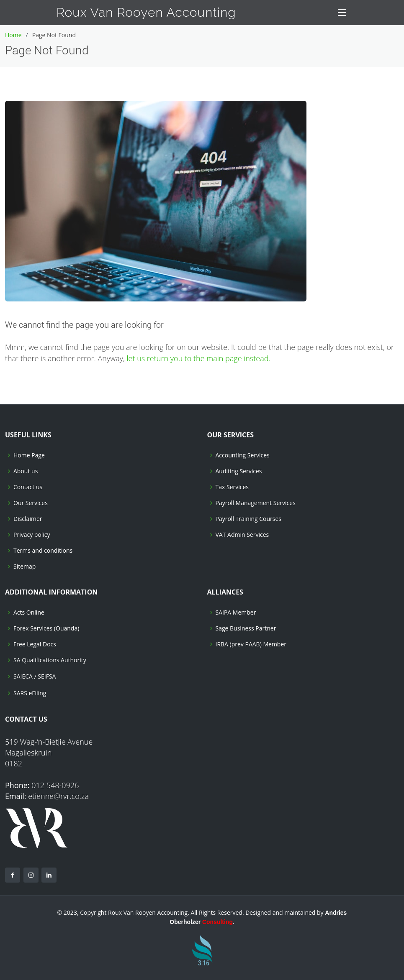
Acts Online (28, 612)
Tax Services (232, 487)
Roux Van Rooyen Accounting (146, 12)
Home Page (29, 455)
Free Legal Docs (34, 644)
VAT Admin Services (242, 535)
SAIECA (23, 676)
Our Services (30, 503)
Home (13, 35)
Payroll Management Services (256, 503)
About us (25, 471)
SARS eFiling (29, 693)
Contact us (27, 487)
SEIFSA (47, 676)
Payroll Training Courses (249, 519)
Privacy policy (31, 535)
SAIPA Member (236, 612)
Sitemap (24, 566)
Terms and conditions (42, 551)
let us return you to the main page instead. (198, 358)
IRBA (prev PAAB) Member (251, 644)
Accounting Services (243, 455)
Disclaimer (27, 519)
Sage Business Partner (246, 628)
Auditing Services (239, 471)
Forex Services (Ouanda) (46, 628)
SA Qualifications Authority (49, 660)
